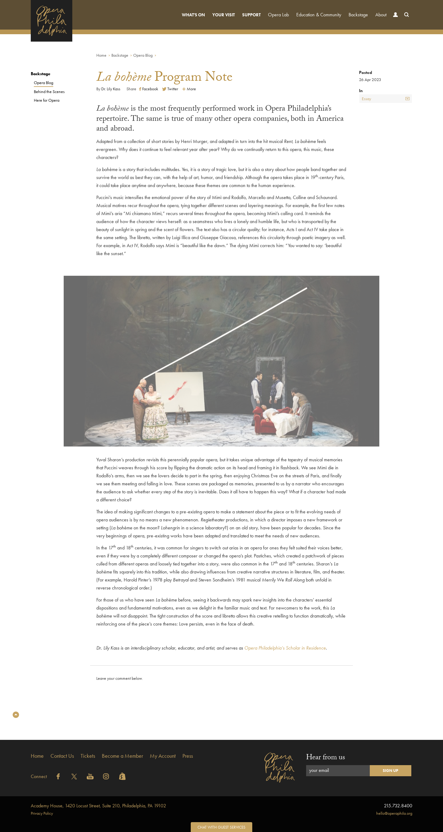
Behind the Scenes (49, 91)
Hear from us (325, 758)
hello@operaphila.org (394, 813)
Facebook (148, 89)
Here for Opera (46, 100)
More (189, 89)
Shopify (122, 776)
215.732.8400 (398, 805)
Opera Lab (278, 14)
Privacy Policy (42, 813)
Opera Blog (143, 55)
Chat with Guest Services (221, 827)
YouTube (90, 776)
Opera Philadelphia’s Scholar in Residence (285, 648)
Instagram (106, 776)
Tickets (88, 755)
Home (101, 55)
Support (251, 15)
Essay (385, 98)
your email (319, 770)
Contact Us (62, 755)
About (380, 14)
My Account (163, 755)
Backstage (358, 14)
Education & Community (318, 14)
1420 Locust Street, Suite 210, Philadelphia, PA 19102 (98, 805)
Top (15, 714)
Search (405, 20)
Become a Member (122, 755)
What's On (193, 15)
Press (187, 755)
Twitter (170, 89)
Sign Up (390, 770)
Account (394, 20)
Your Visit (223, 15)
